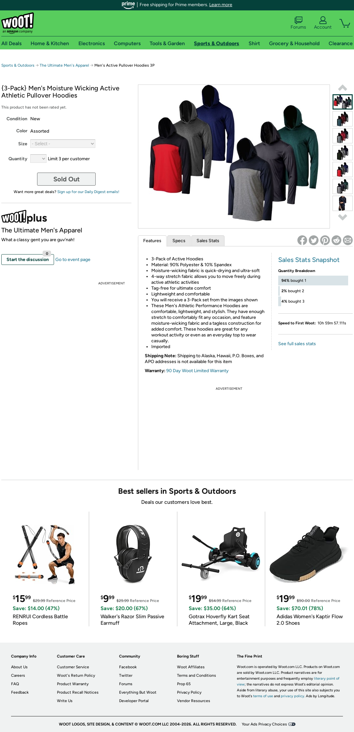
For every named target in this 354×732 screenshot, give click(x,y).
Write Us (65, 701)
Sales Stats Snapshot (309, 260)
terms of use (263, 696)
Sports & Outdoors (17, 65)
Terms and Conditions (196, 675)
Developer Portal (134, 701)
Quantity (17, 159)
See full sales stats (297, 343)
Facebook (128, 667)
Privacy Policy (189, 692)
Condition (17, 119)
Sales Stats (208, 240)
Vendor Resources (193, 701)
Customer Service (73, 667)
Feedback (20, 692)
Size (22, 144)
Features (152, 240)
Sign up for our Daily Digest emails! (88, 192)
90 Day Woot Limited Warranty (197, 370)
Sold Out (66, 179)
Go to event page (72, 259)
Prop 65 (184, 684)
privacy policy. (293, 696)
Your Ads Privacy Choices (264, 724)
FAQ (15, 684)
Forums (298, 23)
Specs (178, 240)
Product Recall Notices (78, 692)
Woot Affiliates (191, 667)
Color (21, 131)
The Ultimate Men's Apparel (64, 65)
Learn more (220, 4)
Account (323, 23)
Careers (18, 675)
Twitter (125, 675)
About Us (19, 667)
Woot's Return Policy (76, 675)
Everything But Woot (138, 692)
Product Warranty (72, 684)
